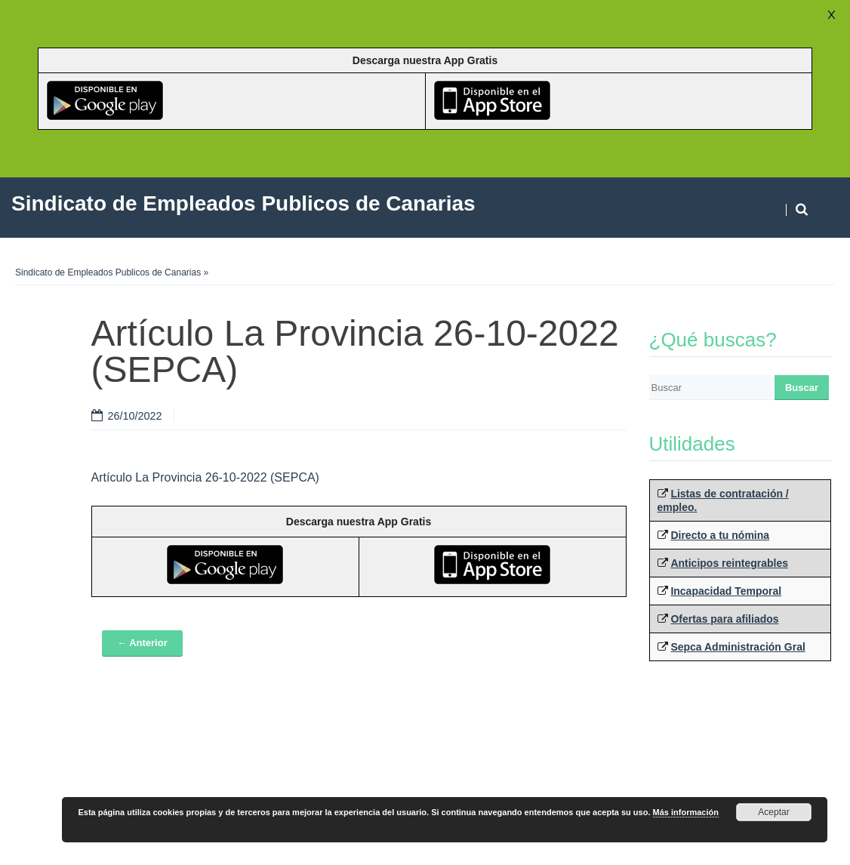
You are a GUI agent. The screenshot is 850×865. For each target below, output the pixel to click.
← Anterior (142, 642)
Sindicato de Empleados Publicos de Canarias (108, 272)
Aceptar (773, 812)
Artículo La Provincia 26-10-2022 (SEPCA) (205, 477)
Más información (686, 812)
